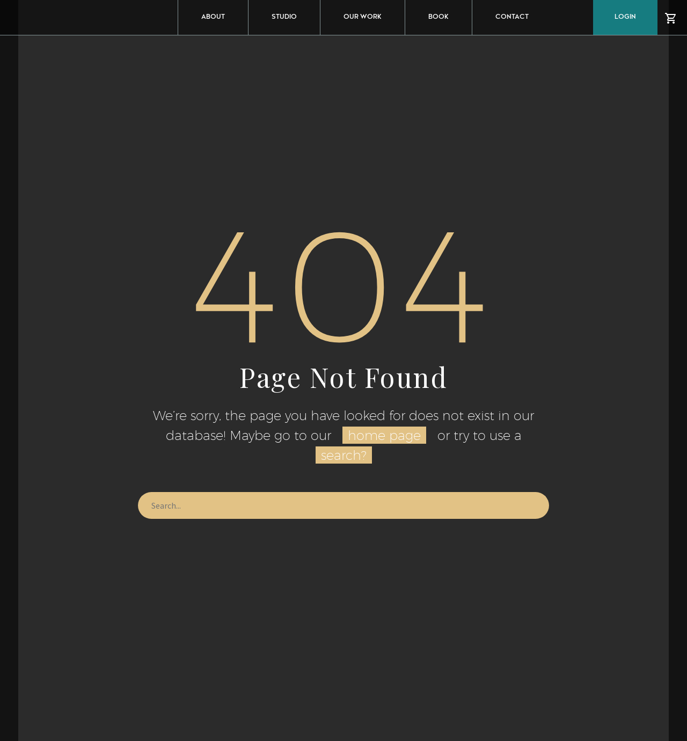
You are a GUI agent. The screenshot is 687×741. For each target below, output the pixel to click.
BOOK (438, 17)
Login (625, 17)
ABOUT (213, 17)
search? (344, 455)
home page (384, 435)
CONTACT (512, 17)
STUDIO (284, 17)
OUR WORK (363, 17)
